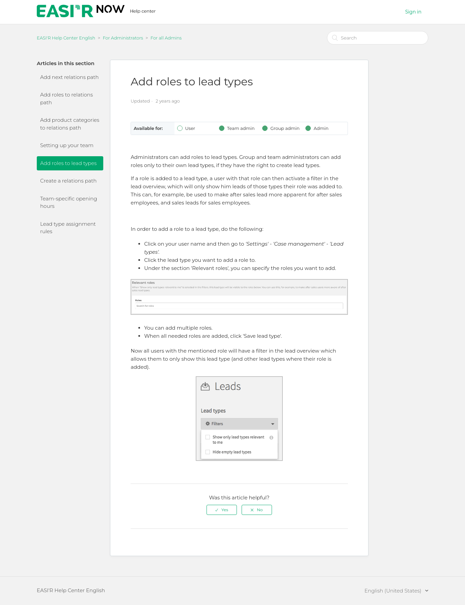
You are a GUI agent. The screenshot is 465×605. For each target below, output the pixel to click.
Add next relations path (69, 77)
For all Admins (166, 37)
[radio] (222, 510)
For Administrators (123, 37)
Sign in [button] (413, 12)
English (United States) (393, 590)
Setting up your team (66, 145)
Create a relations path (68, 180)
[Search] (377, 38)
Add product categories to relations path (69, 124)
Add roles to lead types (68, 163)
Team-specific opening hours (68, 202)
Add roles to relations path (66, 98)
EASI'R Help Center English (66, 37)
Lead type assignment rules (68, 228)
